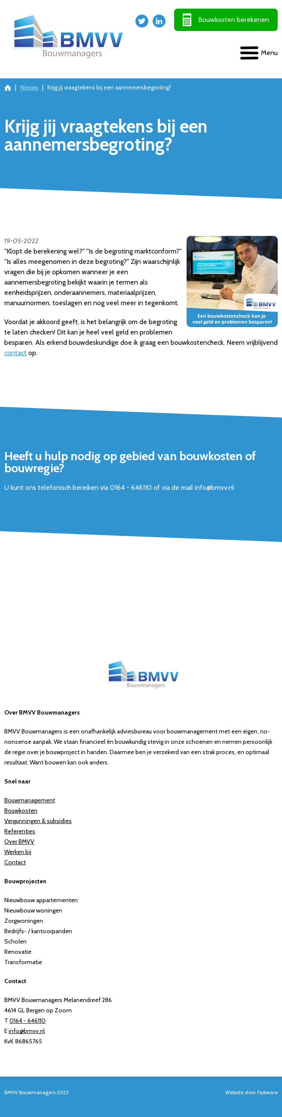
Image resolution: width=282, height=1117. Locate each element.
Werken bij (17, 852)
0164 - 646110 (27, 1020)
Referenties (19, 831)
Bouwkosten (20, 810)
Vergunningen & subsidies (38, 821)
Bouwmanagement (29, 800)
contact (15, 353)
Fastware (267, 1092)
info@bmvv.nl (27, 1031)
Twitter (141, 21)
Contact (15, 862)
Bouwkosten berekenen (233, 19)
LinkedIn (159, 21)
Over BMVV (19, 841)
